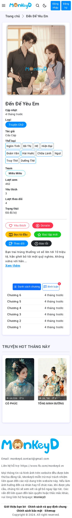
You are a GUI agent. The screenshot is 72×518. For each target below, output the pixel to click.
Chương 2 (14, 321)
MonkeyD (40, 497)
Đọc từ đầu (18, 234)
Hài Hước (28, 153)
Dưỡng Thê (28, 160)
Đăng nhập (55, 5)
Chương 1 (14, 327)
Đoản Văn (13, 153)
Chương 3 (14, 314)
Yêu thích (17, 225)
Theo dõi (17, 243)
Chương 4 (14, 308)
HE (36, 146)
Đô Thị (27, 146)
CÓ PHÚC (11, 403)
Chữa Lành (44, 153)
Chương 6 (14, 295)
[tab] (26, 286)
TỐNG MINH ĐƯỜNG (51, 403)
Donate (43, 225)
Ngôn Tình (13, 146)
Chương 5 (14, 301)
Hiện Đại (47, 146)
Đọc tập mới (47, 234)
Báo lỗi (41, 243)
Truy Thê (12, 160)
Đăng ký (66, 5)
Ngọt (58, 153)
